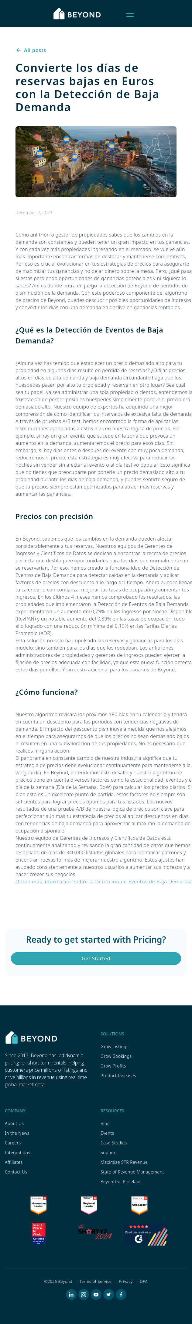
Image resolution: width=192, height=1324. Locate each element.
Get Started (96, 958)
